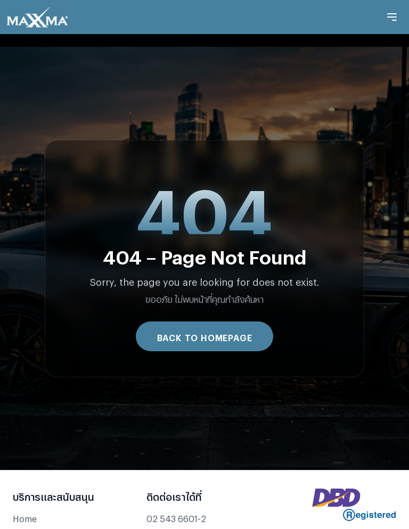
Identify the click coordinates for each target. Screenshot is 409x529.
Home (25, 517)
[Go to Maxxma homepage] (37, 17)
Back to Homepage (204, 336)
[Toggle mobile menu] (392, 17)
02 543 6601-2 (176, 517)
